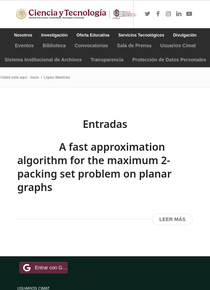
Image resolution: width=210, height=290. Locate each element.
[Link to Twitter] (147, 14)
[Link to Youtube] (189, 14)
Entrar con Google (44, 267)
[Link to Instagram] (168, 14)
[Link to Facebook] (158, 14)
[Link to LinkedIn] (178, 14)
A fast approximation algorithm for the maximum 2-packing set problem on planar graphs (94, 167)
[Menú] (121, 14)
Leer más (172, 219)
